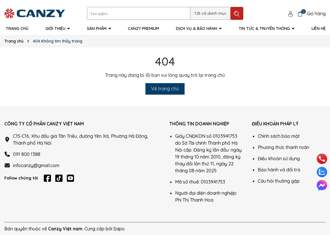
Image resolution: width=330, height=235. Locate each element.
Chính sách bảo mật (279, 136)
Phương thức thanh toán (283, 147)
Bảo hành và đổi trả (279, 170)
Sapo (119, 229)
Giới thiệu (56, 28)
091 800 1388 (26, 154)
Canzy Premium (143, 28)
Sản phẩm (97, 28)
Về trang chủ (165, 88)
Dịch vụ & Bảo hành (197, 28)
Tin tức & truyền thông (265, 28)
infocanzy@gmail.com (36, 165)
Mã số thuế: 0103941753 (200, 182)
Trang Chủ (17, 28)
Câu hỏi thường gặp (279, 181)
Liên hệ (319, 28)
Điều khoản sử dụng (279, 158)
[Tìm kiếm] (236, 13)
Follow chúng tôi (21, 178)
